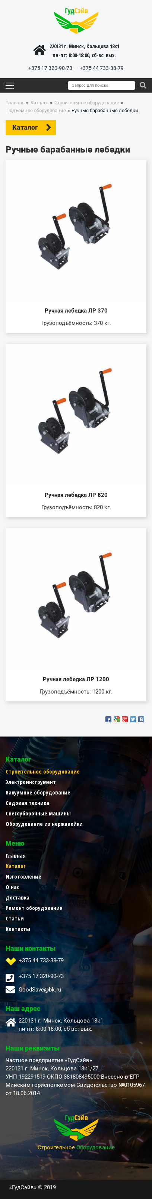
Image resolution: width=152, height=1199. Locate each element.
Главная (16, 855)
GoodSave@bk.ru (40, 989)
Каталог (16, 866)
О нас (12, 887)
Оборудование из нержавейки (44, 823)
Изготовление (23, 876)
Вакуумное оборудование (38, 792)
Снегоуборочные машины (38, 813)
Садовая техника (27, 802)
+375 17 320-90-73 (50, 68)
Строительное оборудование (43, 771)
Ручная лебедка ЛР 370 (76, 310)
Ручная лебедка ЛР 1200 (76, 679)
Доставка (17, 897)
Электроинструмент (31, 782)
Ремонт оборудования (34, 907)
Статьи (15, 918)
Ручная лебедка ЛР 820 (76, 495)
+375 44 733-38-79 (102, 68)
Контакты (18, 928)
